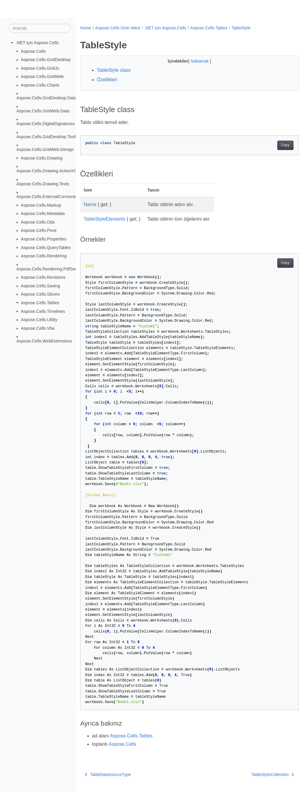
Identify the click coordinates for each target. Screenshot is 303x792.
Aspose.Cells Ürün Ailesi (118, 28)
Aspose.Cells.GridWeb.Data (43, 111)
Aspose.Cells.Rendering (44, 256)
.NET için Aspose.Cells (37, 42)
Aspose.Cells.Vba (38, 328)
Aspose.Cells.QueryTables (46, 247)
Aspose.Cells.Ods (38, 222)
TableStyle (241, 28)
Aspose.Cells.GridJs (40, 68)
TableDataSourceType (108, 774)
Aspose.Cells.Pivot (39, 230)
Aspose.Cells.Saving (40, 285)
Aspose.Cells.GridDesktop (46, 59)
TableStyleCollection (257, 774)
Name (90, 204)
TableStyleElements (104, 218)
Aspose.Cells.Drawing (42, 157)
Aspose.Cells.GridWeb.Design (45, 149)
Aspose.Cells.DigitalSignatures (46, 123)
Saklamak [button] (192, 61)
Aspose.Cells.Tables (40, 302)
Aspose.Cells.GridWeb (42, 76)
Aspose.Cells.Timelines (43, 311)
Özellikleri (107, 79)
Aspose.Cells (33, 51)
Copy (270, 145)
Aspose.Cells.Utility (39, 319)
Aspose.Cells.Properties (44, 239)
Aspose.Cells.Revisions (43, 277)
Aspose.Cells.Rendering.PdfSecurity (51, 268)
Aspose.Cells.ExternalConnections (49, 196)
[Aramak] (40, 28)
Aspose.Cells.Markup (41, 205)
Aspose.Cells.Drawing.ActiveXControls (53, 170)
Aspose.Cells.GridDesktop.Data (46, 97)
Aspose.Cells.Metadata (43, 213)
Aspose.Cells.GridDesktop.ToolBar (49, 136)
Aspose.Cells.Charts (40, 85)
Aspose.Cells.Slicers (40, 294)
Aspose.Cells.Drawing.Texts (43, 183)
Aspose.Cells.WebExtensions (44, 341)
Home (85, 28)
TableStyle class (114, 70)
